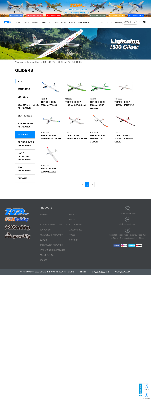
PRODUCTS (49, 62)
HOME (18, 23)
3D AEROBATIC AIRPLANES (26, 125)
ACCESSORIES (98, 23)
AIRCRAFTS (46, 23)
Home (38, 62)
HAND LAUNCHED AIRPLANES (24, 156)
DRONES (22, 178)
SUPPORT (119, 23)
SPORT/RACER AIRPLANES (26, 144)
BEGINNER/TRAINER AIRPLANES (26, 106)
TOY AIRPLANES (24, 169)
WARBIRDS (24, 89)
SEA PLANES (25, 115)
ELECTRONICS (84, 23)
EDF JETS (23, 97)
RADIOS (72, 23)
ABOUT (26, 23)
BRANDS (35, 23)
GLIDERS (77, 62)
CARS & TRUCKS (60, 23)
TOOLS (109, 23)
